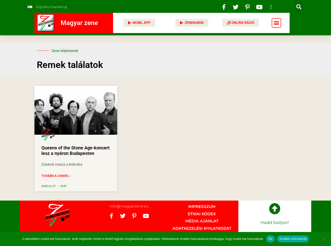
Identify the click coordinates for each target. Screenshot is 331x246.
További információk (293, 238)
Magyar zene (79, 23)
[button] (298, 6)
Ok (270, 238)
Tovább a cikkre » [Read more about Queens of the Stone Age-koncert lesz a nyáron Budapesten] (56, 176)
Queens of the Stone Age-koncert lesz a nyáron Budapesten (75, 150)
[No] (324, 239)
